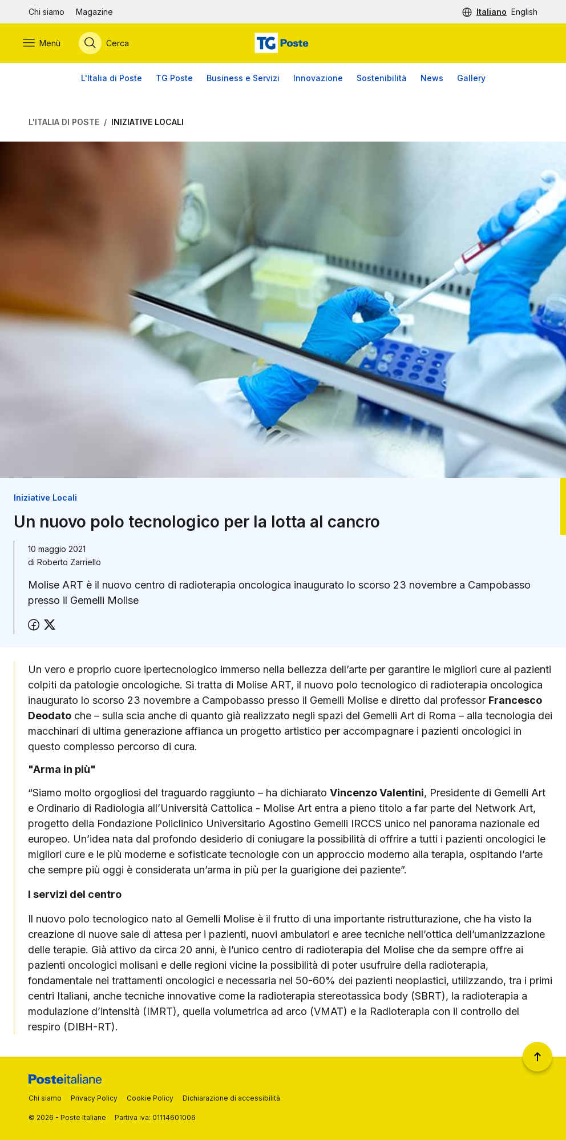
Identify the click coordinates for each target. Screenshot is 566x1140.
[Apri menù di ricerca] (109, 44)
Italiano (491, 12)
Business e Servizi (243, 79)
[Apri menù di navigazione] (47, 44)
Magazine (94, 12)
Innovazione (318, 79)
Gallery (471, 79)
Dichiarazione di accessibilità (231, 1098)
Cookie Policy (150, 1098)
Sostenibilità (382, 79)
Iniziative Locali (147, 123)
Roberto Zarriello (69, 564)
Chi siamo (46, 12)
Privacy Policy (94, 1098)
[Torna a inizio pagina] (537, 1056)
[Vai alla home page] (283, 44)
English (524, 12)
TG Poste (174, 79)
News (432, 79)
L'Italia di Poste (111, 79)
